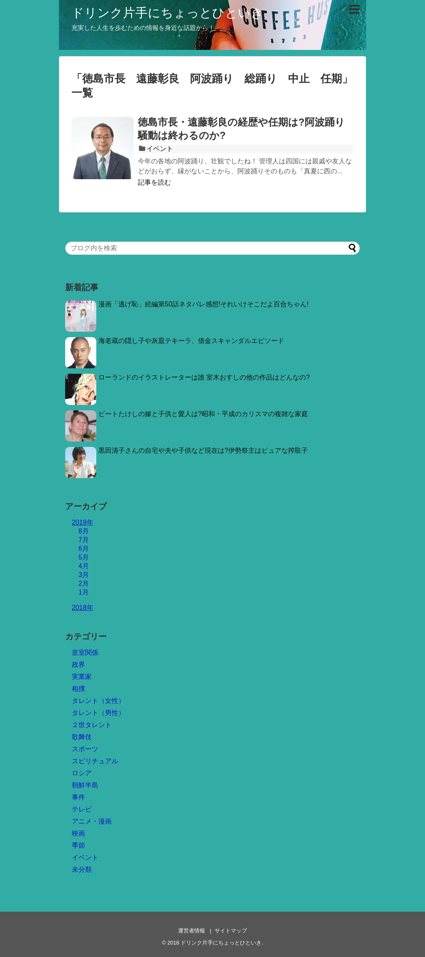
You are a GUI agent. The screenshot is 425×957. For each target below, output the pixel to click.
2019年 (82, 522)
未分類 (82, 869)
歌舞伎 (82, 736)
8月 (83, 531)
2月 (83, 583)
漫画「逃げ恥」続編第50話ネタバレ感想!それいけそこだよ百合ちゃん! (203, 304)
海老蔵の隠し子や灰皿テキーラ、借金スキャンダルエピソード (191, 340)
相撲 (78, 688)
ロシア (82, 773)
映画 (78, 833)
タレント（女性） (98, 700)
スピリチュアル (95, 761)
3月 (83, 574)
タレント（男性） (98, 712)
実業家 (82, 676)
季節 (78, 845)
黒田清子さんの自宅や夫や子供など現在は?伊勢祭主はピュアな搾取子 (203, 450)
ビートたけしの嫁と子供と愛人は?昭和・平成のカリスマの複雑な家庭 (203, 413)
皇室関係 (85, 652)
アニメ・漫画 (92, 821)
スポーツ (85, 748)
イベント (160, 148)
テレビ (82, 809)
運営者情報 (191, 930)
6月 (83, 548)
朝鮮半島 (85, 785)
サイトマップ (231, 930)
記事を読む (154, 182)
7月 (83, 539)
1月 (83, 592)
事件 (78, 797)
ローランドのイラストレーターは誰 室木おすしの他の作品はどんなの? (204, 377)
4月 (83, 566)
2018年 (82, 607)
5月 (83, 557)
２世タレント (92, 724)
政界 (78, 664)
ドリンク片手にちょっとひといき (167, 13)
